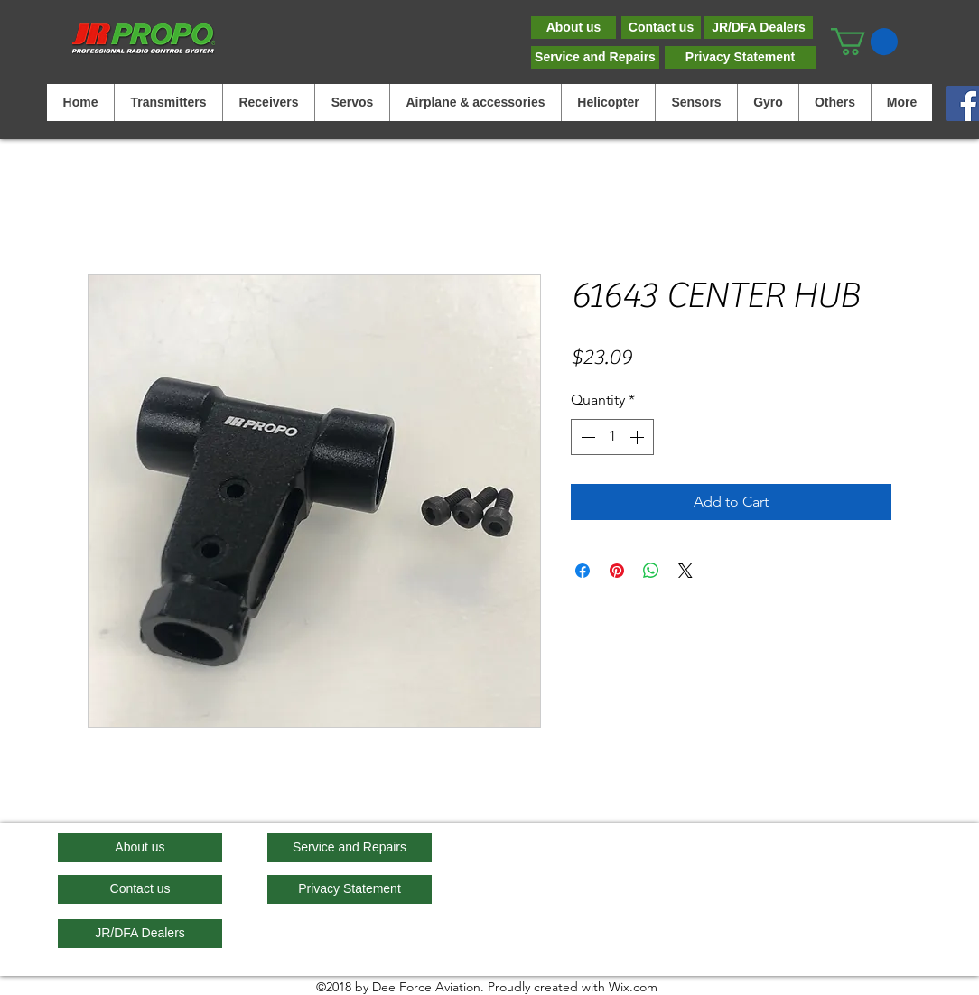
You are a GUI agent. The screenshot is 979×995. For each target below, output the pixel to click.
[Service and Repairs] (595, 57)
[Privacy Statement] (740, 57)
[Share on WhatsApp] (651, 570)
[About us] (573, 27)
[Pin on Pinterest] (617, 570)
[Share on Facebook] (582, 570)
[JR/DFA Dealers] (758, 27)
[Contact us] (661, 27)
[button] (864, 41)
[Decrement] (586, 437)
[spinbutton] (612, 437)
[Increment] (638, 437)
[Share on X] (685, 570)
